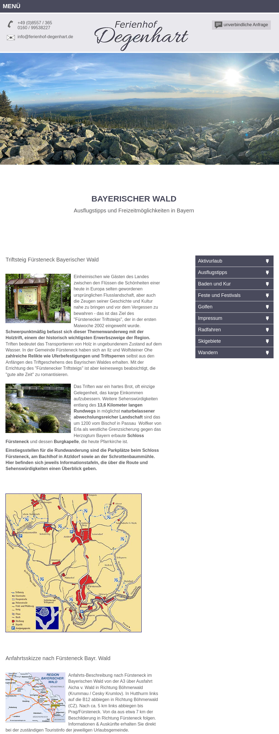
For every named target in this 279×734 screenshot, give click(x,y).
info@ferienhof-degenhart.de (45, 36)
